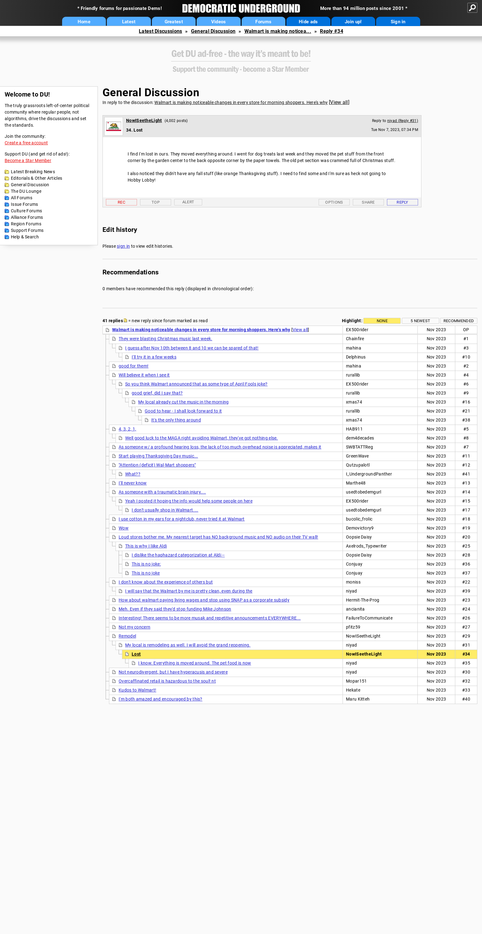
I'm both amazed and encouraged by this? (160, 699)
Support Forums (27, 230)
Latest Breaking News (33, 171)
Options (334, 202)
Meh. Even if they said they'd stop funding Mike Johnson (175, 609)
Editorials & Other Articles (36, 178)
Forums (263, 22)
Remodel (127, 636)
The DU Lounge (26, 191)
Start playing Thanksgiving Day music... (158, 455)
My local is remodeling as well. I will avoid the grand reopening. (188, 645)
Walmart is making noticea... (277, 31)
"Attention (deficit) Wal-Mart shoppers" (157, 464)
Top (156, 202)
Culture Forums (26, 210)
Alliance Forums (27, 217)
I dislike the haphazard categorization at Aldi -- (178, 555)
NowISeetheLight (144, 120)
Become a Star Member (28, 160)
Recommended (458, 320)
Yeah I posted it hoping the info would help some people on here (188, 501)
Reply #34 (331, 31)
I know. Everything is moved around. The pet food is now (194, 663)
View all (339, 102)
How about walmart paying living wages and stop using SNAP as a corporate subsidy (204, 600)
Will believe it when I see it (144, 374)
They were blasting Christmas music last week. (165, 338)
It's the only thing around (176, 419)
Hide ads (308, 22)
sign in (123, 246)
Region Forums (26, 223)
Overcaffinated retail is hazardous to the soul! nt (167, 681)
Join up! (353, 22)
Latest (129, 22)
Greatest (174, 22)
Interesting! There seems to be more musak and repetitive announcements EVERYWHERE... (210, 618)
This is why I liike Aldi (146, 546)
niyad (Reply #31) (402, 121)
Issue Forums (24, 204)
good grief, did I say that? (157, 392)
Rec (121, 202)
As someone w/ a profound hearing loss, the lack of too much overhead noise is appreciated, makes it (220, 446)
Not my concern (134, 627)
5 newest (420, 320)
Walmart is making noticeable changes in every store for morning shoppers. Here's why (241, 102)
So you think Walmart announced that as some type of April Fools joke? (196, 383)
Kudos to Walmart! (137, 690)
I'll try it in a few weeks (154, 356)
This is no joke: (146, 564)
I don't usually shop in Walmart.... (165, 510)
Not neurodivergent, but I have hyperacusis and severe (173, 672)
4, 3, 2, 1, (127, 428)
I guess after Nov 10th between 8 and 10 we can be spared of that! (192, 347)
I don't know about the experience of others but (166, 582)
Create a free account (26, 142)
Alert (188, 202)
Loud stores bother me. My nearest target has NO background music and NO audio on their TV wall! (218, 537)
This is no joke (146, 573)
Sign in (398, 22)
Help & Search (25, 236)
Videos (218, 22)
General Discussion (213, 31)
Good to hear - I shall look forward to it (183, 410)
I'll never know (133, 483)
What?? (132, 474)
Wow (124, 528)
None (382, 320)
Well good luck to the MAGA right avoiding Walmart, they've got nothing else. (201, 437)
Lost (136, 654)
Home (84, 22)
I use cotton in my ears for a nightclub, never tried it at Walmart (182, 519)
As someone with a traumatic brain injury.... (162, 492)
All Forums (21, 197)
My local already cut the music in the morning (183, 401)
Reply (402, 202)
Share (368, 202)
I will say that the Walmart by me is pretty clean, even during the (188, 591)
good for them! (133, 365)
